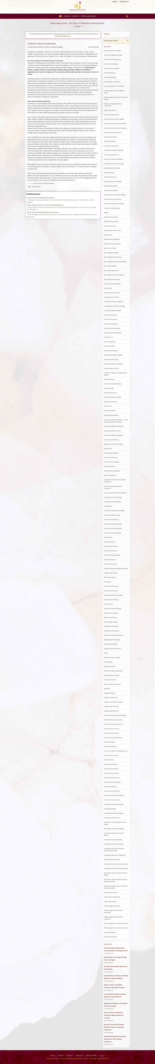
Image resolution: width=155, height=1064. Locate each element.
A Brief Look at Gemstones (41, 43)
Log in (102, 1055)
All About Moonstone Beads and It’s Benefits (115, 968)
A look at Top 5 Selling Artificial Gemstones (42, 212)
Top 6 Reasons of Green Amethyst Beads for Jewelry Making (116, 977)
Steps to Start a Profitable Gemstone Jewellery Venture (114, 986)
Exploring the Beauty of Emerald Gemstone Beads (115, 1004)
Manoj (47, 47)
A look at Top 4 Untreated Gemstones (40, 198)
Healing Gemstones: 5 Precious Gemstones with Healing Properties (115, 1039)
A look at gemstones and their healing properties (44, 205)
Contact (75, 16)
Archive (67, 16)
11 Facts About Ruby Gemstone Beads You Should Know (115, 995)
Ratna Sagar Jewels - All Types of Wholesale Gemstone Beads (77, 23)
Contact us (124, 1)
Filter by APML (91, 1055)
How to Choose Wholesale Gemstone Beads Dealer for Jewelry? (114, 1015)
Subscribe (79, 1055)
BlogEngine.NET (76, 1058)
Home (115, 1)
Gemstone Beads (57, 47)
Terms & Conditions (88, 16)
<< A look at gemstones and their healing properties (46, 34)
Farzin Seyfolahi (103, 1058)
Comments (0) (93, 47)
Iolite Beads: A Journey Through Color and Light (115, 958)
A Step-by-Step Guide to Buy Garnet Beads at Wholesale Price (115, 949)
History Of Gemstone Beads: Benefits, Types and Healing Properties (114, 1027)
